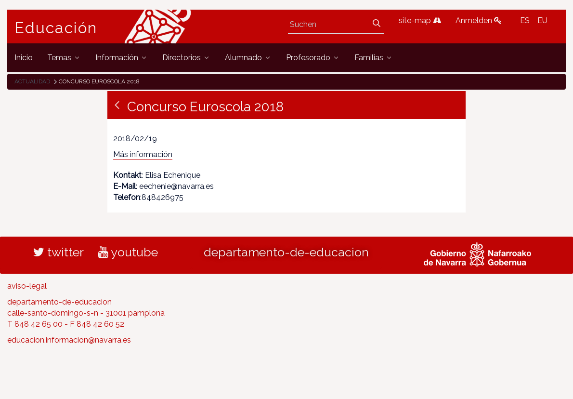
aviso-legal (27, 286)
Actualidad (32, 81)
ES (525, 20)
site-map (420, 20)
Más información (142, 154)
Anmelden (479, 20)
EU (542, 20)
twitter (58, 252)
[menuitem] (23, 57)
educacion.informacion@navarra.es (69, 340)
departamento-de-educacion (286, 252)
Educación (55, 28)
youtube (128, 252)
